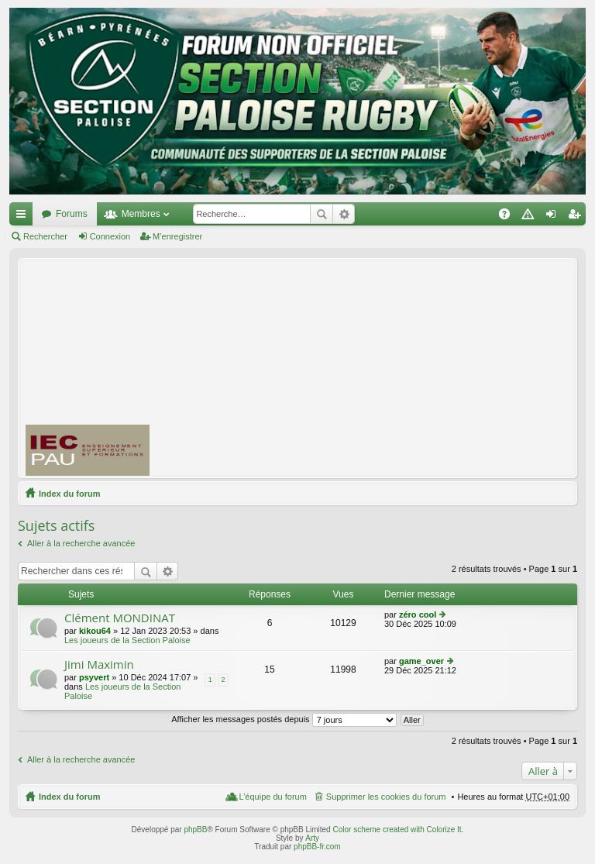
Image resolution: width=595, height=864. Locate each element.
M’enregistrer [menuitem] (577, 216)
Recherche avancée (343, 214)
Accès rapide (24, 216)
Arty (312, 838)
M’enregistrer (177, 236)
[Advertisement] (379, 367)
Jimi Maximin (99, 664)
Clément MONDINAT (119, 618)
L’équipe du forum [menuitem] (272, 796)
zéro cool (417, 614)
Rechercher (321, 214)
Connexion (110, 236)
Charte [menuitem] (530, 216)
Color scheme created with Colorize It (396, 829)
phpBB (195, 829)
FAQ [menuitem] (509, 216)
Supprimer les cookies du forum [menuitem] (386, 796)
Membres (141, 213)
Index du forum (69, 493)
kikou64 (95, 630)
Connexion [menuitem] (554, 216)
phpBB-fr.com (317, 846)
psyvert (94, 677)
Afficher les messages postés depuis (283, 719)
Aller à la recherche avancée (81, 543)
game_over (421, 661)
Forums (72, 213)
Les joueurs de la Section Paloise (127, 640)
